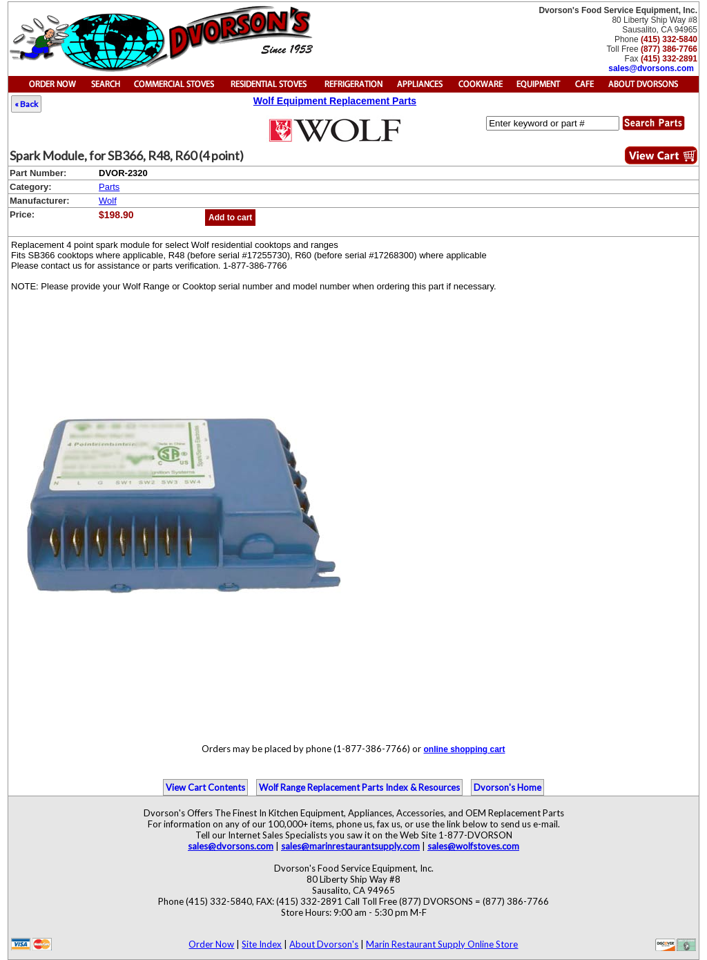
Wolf (108, 200)
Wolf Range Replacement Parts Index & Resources (359, 787)
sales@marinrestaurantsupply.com (350, 846)
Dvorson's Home (507, 787)
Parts (109, 187)
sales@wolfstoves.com (473, 846)
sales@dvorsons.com (651, 68)
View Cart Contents (205, 787)
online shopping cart (464, 749)
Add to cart (230, 217)
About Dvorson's (323, 944)
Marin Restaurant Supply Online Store (442, 944)
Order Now (211, 944)
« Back (26, 104)
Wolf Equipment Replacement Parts (334, 100)
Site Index (262, 944)
